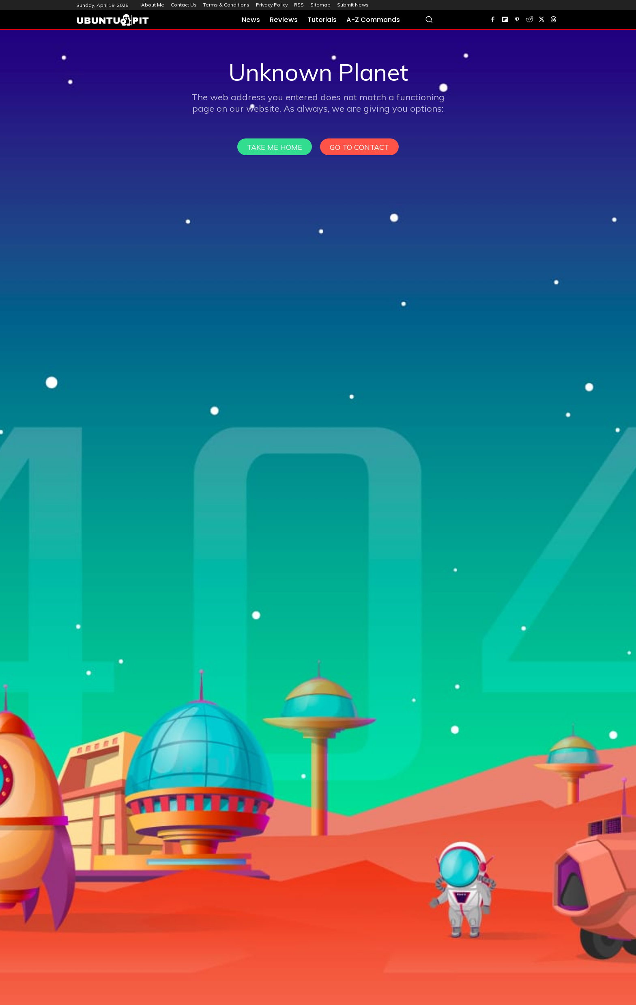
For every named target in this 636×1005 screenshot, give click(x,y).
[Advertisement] (318, 90)
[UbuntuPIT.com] (112, 20)
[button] (429, 19)
